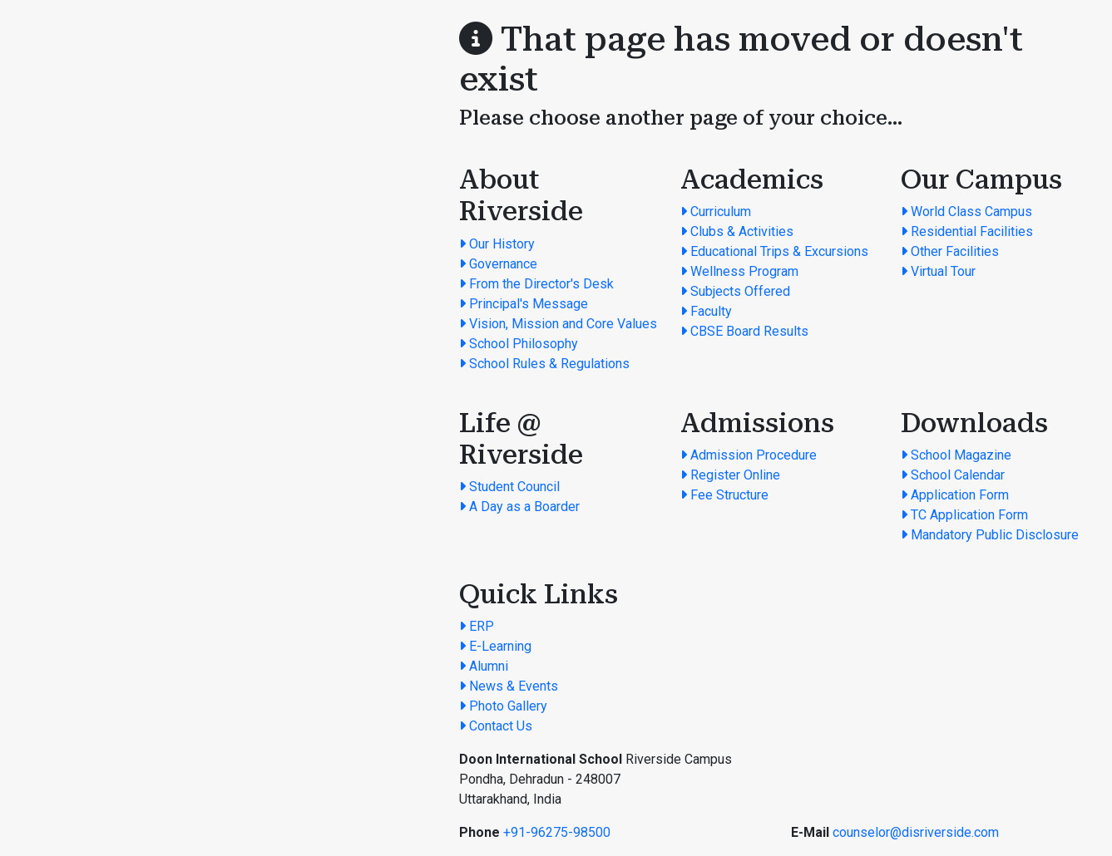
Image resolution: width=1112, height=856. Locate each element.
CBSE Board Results (744, 331)
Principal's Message (523, 304)
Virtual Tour (938, 271)
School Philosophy (518, 344)
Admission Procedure (748, 455)
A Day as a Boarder (519, 506)
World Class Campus (966, 211)
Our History (497, 244)
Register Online (730, 475)
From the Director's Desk (536, 284)
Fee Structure (724, 495)
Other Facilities (950, 251)
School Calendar (953, 475)
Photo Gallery (503, 706)
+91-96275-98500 (556, 832)
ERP (476, 626)
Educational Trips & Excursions (774, 251)
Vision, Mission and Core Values (558, 324)
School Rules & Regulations (544, 363)
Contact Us (495, 726)
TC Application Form (964, 515)
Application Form (955, 495)
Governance (498, 264)
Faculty (706, 311)
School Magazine (956, 455)
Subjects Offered (735, 291)
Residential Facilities (967, 231)
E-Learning (495, 646)
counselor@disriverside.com (916, 832)
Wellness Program (739, 271)
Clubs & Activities (736, 231)
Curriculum (715, 211)
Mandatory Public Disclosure (990, 535)
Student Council (509, 486)
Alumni (483, 666)
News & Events (508, 686)
